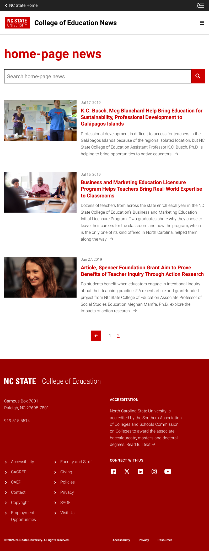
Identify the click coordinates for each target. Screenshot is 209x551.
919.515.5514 (17, 420)
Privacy (67, 492)
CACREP (18, 471)
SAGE (65, 502)
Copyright (20, 502)
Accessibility (22, 461)
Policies (67, 482)
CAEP (16, 482)
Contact (18, 492)
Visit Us (67, 512)
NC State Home (20, 5)
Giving (66, 471)
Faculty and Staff (76, 461)
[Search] (198, 76)
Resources (165, 540)
